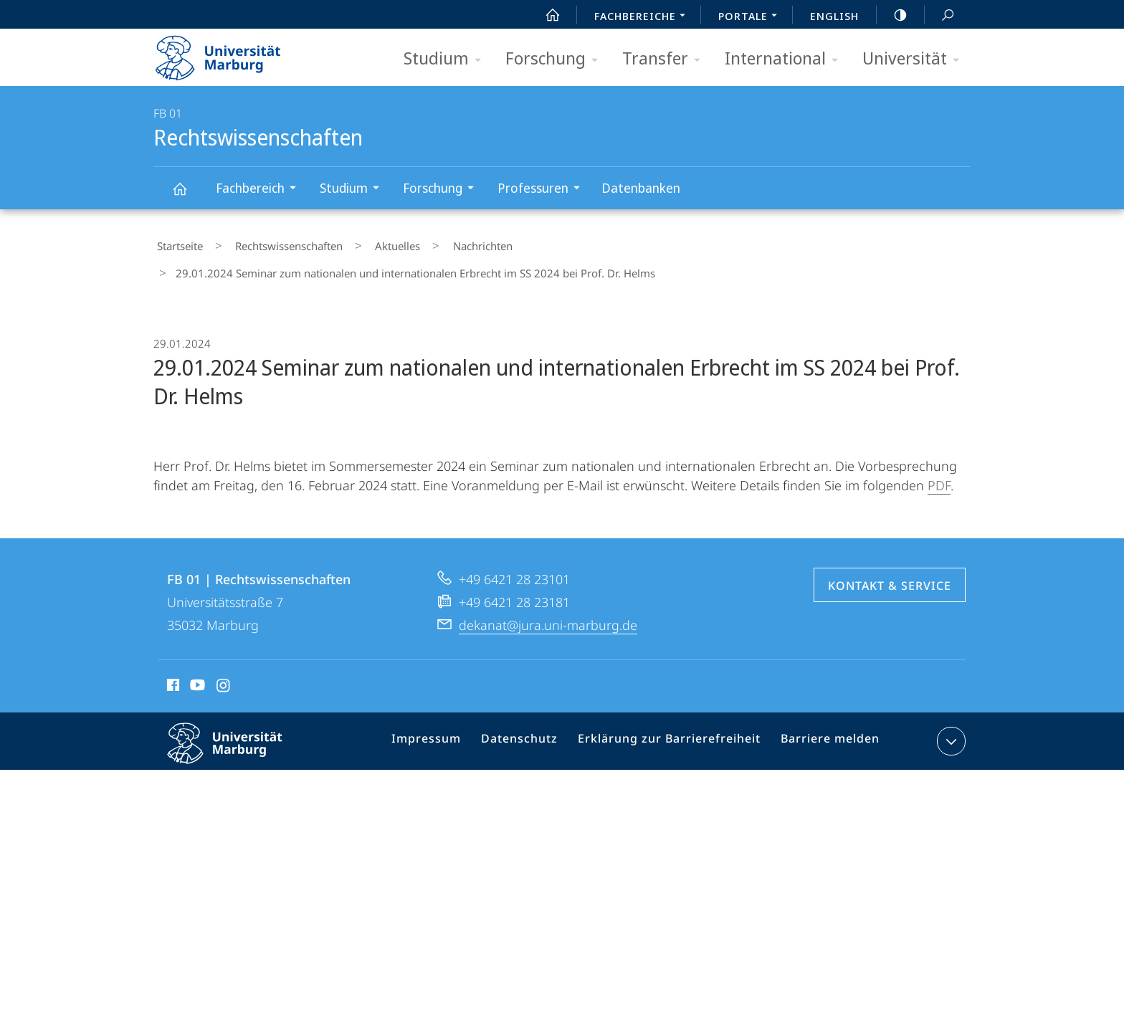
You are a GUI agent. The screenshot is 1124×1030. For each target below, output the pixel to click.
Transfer (666, 59)
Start (545, 15)
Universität (915, 59)
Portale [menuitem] (751, 17)
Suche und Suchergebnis (940, 15)
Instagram (224, 653)
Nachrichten (437, 243)
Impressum (445, 709)
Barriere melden (824, 709)
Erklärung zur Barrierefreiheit (673, 709)
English (834, 16)
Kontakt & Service (889, 551)
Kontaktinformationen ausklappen (949, 706)
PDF (939, 450)
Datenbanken (640, 187)
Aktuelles (366, 243)
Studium (447, 59)
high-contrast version (892, 15)
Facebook (172, 653)
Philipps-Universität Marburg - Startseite (230, 53)
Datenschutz (533, 709)
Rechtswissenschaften (188, 195)
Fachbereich (260, 189)
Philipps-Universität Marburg (237, 720)
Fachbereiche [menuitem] (643, 17)
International (786, 59)
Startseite (176, 243)
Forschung (556, 59)
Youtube (196, 653)
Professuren (543, 189)
